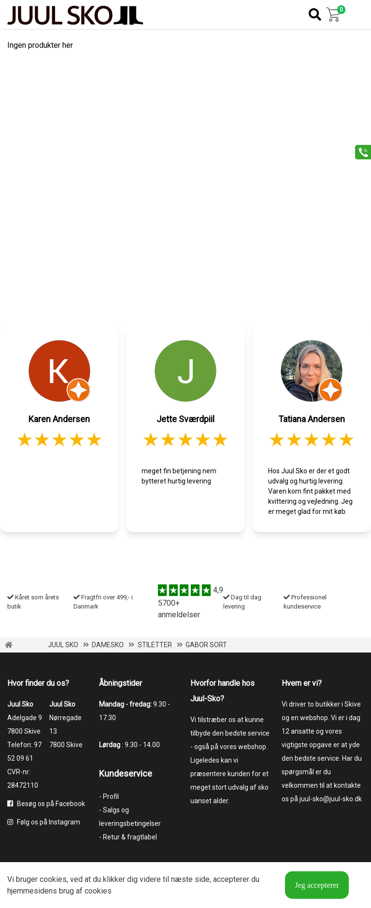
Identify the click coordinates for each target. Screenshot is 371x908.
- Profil (109, 796)
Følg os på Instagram (43, 822)
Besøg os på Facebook (46, 804)
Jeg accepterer (317, 885)
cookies (53, 879)
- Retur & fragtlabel (128, 837)
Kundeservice (125, 773)
